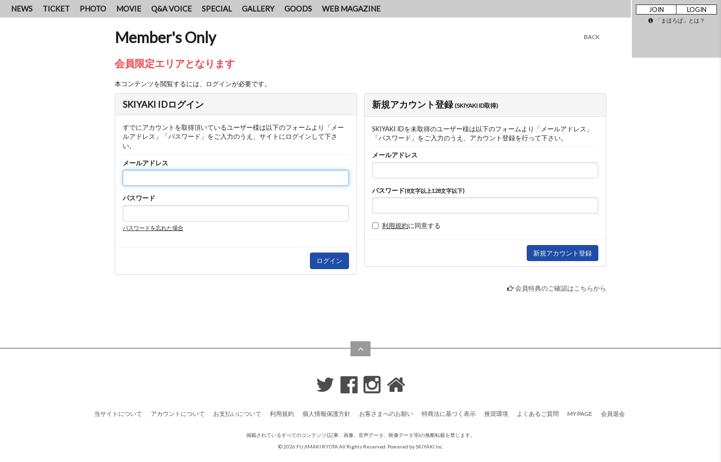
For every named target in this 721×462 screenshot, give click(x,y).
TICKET (56, 8)
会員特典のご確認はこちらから (560, 288)
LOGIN (696, 10)
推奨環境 (496, 413)
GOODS (298, 8)
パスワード (139, 198)
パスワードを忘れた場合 (153, 227)
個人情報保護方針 (326, 413)
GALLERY (258, 8)
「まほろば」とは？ (676, 20)
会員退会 (613, 413)
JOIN (656, 10)
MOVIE (128, 8)
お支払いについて (237, 413)
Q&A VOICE (171, 8)
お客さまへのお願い (386, 413)
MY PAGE (579, 413)
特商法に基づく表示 (449, 413)
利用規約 (395, 225)
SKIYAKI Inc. (429, 446)
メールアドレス (145, 163)
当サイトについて (118, 413)
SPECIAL (217, 8)
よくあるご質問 (538, 413)
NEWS (22, 8)
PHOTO (93, 8)
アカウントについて (178, 413)
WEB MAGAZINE (351, 8)
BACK (592, 37)
